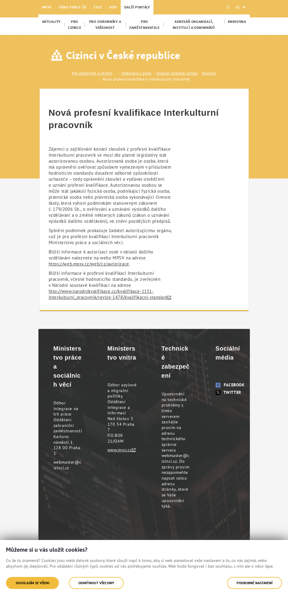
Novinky (209, 73)
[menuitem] (51, 21)
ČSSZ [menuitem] (98, 7)
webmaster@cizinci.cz (67, 465)
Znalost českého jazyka (176, 73)
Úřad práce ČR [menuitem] (72, 7)
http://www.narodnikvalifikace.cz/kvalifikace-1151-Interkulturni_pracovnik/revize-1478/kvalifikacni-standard (108, 294)
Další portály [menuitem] (137, 7)
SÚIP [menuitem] (113, 7)
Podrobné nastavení (254, 583)
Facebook (230, 385)
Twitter (228, 392)
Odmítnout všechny (96, 583)
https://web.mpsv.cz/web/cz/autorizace (89, 264)
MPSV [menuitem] (47, 7)
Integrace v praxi (136, 73)
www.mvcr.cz (120, 449)
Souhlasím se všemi (32, 583)
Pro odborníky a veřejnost (94, 73)
